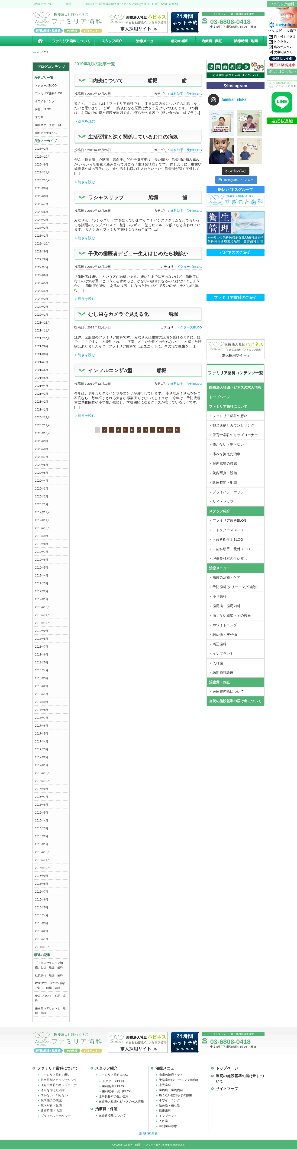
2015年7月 (41, 891)
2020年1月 (41, 504)
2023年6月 (41, 212)
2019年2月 (41, 591)
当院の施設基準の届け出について (235, 701)
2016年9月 (41, 789)
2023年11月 (42, 172)
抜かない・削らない (228, 444)
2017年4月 (41, 741)
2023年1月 (41, 235)
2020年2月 (41, 496)
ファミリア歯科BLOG (48, 93)
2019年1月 (41, 599)
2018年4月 (41, 670)
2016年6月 (41, 804)
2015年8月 (41, 883)
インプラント (223, 654)
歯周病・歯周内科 (226, 606)
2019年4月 (41, 575)
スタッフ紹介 (111, 41)
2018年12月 (42, 607)
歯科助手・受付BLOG (48, 125)
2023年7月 (41, 204)
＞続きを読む (84, 121)
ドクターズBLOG (46, 85)
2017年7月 (41, 717)
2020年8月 (41, 449)
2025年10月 (42, 156)
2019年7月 (41, 551)
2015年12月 (42, 852)
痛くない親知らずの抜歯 (232, 615)
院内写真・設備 (225, 473)
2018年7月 (41, 646)
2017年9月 (41, 702)
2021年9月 (41, 346)
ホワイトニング (45, 101)
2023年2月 (41, 227)
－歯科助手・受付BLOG (231, 549)
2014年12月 (42, 947)
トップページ (219, 397)
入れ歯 (218, 663)
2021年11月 (42, 330)
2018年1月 (41, 694)
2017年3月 (41, 749)
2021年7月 (41, 362)
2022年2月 (41, 306)
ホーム (40, 41)
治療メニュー (146, 41)
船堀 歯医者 (148, 1133)
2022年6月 (41, 275)
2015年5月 (41, 907)
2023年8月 (41, 196)
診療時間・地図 (246, 41)
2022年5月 (41, 283)
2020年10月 (42, 433)
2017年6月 (41, 725)
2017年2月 (41, 757)
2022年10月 (42, 243)
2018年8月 (41, 638)
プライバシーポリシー (230, 492)
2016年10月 (42, 781)
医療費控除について (228, 691)
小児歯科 (219, 596)
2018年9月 (41, 630)
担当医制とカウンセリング (233, 425)
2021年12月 (42, 322)
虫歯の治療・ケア (226, 577)
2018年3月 (41, 678)
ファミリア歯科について (71, 41)
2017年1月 (41, 765)
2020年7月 (41, 457)
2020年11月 (42, 425)
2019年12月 (42, 512)
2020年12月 (42, 417)
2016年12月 (42, 773)
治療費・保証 (211, 41)
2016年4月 (41, 820)
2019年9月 (41, 536)
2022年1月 (41, 314)
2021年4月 (41, 385)
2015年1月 (41, 939)
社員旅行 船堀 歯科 (49, 975)
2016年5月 (41, 812)
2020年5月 (41, 472)
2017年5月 (41, 733)
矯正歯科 (219, 644)
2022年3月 (41, 299)
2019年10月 (42, 528)
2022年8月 (41, 259)
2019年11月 (42, 520)
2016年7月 (41, 796)
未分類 (39, 117)
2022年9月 (41, 251)
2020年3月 (41, 488)
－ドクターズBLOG (228, 530)
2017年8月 (41, 710)
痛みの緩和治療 (179, 41)
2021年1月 (41, 409)
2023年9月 (41, 188)
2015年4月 (41, 915)
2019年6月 (41, 559)
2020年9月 (41, 441)
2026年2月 (41, 148)
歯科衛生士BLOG (46, 133)
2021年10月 (42, 338)
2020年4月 (41, 480)
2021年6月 (41, 370)
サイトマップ (223, 501)
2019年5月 (41, 567)
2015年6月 (41, 899)
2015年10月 (42, 868)
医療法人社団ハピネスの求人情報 (235, 387)
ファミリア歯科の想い (230, 416)
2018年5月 (41, 662)
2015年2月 (41, 931)
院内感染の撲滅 (225, 463)
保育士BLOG (43, 109)
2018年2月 (41, 686)
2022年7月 (41, 267)
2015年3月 (41, 923)
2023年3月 (41, 220)
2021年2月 (41, 401)
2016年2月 (41, 836)
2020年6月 (41, 465)
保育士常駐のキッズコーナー (235, 435)
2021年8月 (41, 354)
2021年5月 (41, 378)
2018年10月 (42, 623)
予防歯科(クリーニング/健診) (235, 587)
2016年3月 (41, 828)
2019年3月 (41, 583)
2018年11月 (42, 615)
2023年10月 (42, 180)
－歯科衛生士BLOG (228, 539)
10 (160, 430)
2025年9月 (41, 164)
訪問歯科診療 (223, 673)
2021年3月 (41, 393)
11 (169, 430)
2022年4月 (41, 291)
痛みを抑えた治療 (226, 454)
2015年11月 (42, 860)
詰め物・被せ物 (225, 634)
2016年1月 (41, 844)
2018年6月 (41, 654)
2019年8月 (41, 544)
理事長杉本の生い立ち (230, 558)
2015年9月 (41, 875)
